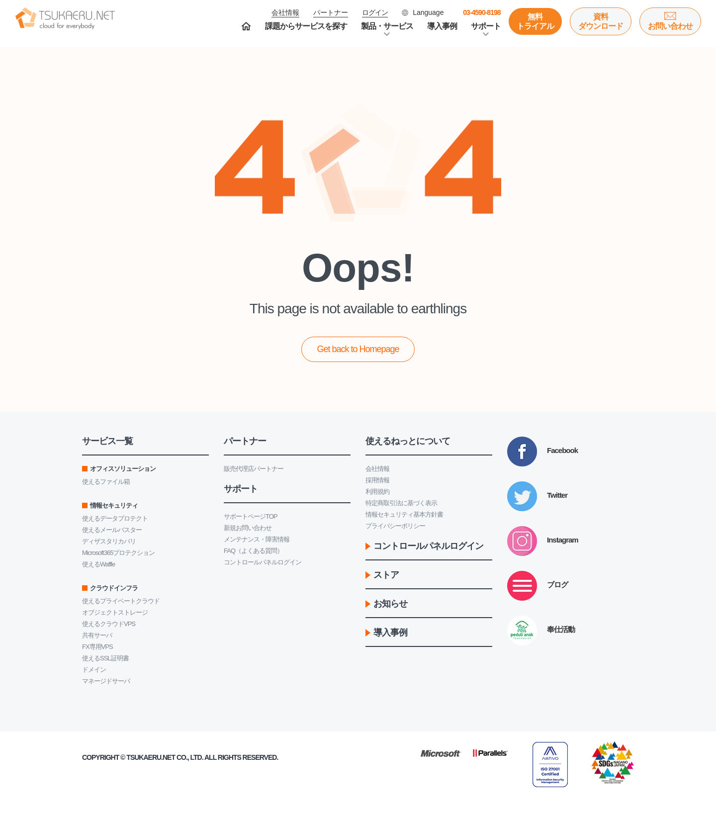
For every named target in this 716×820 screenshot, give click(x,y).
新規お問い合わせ (247, 528)
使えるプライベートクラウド (121, 601)
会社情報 (377, 468)
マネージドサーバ (106, 681)
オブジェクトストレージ (115, 612)
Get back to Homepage (358, 349)
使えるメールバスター (112, 530)
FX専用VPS (97, 646)
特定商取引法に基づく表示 (401, 503)
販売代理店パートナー (253, 468)
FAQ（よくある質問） (253, 550)
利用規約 (377, 491)
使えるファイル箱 (106, 481)
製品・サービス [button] (387, 26)
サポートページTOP (250, 516)
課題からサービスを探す (306, 26)
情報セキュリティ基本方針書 (404, 514)
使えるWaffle (98, 564)
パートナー (330, 12)
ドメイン (94, 669)
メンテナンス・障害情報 (256, 539)
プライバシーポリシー (395, 526)
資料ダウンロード (600, 21)
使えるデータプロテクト (115, 518)
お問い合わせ (670, 26)
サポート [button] (486, 26)
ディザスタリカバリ (109, 541)
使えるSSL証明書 (105, 658)
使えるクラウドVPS (108, 624)
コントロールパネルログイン (262, 562)
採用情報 (377, 480)
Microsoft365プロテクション (118, 552)
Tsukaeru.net (150, 757)
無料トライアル (535, 21)
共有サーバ (97, 635)
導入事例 (442, 26)
